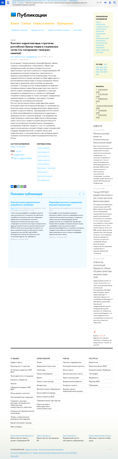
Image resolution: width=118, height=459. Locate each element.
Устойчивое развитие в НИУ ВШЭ (21, 371)
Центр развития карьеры (46, 393)
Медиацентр (93, 378)
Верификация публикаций (20, 30)
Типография (93, 374)
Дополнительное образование (48, 389)
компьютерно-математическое (101, 41)
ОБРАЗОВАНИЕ (43, 358)
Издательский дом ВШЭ (98, 366)
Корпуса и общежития (19, 380)
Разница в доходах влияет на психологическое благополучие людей (102, 138)
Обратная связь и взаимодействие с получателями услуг (44, 406)
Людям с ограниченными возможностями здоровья (20, 418)
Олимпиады (41, 370)
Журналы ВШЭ (94, 381)
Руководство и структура (20, 366)
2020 (97, 72)
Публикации (32, 14)
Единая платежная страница (21, 423)
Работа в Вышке (16, 427)
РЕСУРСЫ (93, 358)
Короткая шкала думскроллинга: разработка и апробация (25, 203)
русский (18, 151)
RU (98, 2)
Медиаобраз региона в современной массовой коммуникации (65, 203)
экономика (99, 52)
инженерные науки (102, 38)
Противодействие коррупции (22, 397)
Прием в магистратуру (45, 381)
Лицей (39, 362)
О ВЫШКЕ (15, 358)
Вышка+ (39, 378)
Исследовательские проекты (74, 366)
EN (100, 2)
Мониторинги (68, 370)
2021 (105, 69)
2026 (97, 67)
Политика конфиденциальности (21, 453)
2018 (105, 72)
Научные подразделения (72, 362)
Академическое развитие (72, 381)
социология (105, 50)
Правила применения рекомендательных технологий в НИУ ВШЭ (55, 453)
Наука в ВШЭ (78, 30)
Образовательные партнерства (48, 400)
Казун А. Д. (14, 208)
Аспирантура (41, 385)
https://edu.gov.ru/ (44, 435)
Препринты (65, 23)
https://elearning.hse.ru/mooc (100, 435)
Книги (15, 23)
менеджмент (100, 47)
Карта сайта (14, 456)
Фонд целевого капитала (20, 393)
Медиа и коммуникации (18, 147)
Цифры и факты (16, 362)
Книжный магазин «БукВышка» (100, 370)
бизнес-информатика (100, 23)
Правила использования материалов (59, 30)
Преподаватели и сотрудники (22, 376)
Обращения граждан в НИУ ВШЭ (21, 388)
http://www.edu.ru (69, 435)
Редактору (110, 449)
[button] (35, 197)
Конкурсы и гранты (70, 385)
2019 (101, 72)
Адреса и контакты (31, 449)
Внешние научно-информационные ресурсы (73, 390)
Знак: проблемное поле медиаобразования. (24, 57)
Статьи (26, 23)
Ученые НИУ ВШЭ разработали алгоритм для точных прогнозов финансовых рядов (103, 196)
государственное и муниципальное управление (102, 28)
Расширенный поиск (37, 30)
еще (97, 74)
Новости (97, 126)
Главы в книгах (44, 23)
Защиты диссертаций (71, 378)
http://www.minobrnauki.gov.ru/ (22, 435)
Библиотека (93, 362)
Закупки (13, 383)
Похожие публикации (26, 194)
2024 (105, 67)
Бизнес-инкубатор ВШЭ (45, 397)
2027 (105, 64)
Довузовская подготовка (46, 366)
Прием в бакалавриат (45, 374)
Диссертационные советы (73, 374)
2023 (97, 69)
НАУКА (66, 358)
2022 (101, 69)
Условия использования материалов (51, 449)
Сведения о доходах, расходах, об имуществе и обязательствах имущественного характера (21, 404)
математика (100, 45)
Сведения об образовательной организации (22, 412)
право (98, 50)
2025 (101, 67)
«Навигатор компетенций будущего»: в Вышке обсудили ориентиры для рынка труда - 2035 (102, 269)
